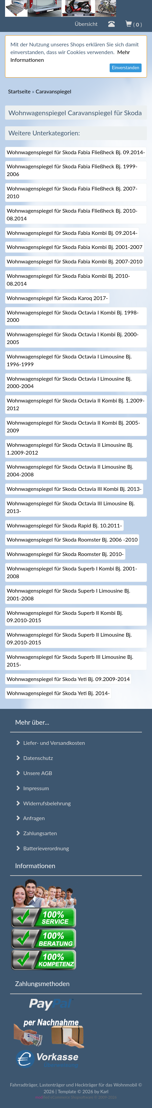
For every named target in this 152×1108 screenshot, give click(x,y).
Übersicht (86, 23)
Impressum (32, 788)
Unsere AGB (33, 773)
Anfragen (30, 818)
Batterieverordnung (42, 848)
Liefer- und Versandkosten (50, 742)
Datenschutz (34, 758)
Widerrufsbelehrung (43, 803)
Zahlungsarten (36, 833)
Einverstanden (125, 67)
